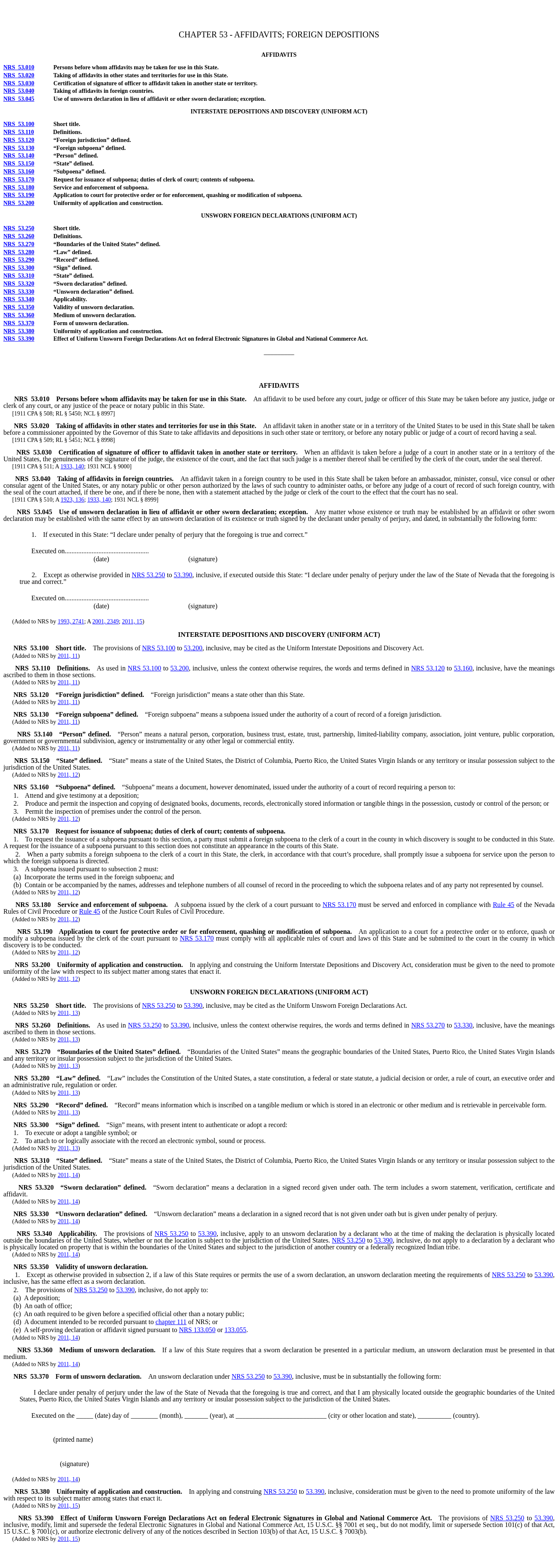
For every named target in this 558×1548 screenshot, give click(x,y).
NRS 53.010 (18, 67)
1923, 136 (72, 500)
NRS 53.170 (18, 179)
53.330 (463, 1025)
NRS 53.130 (18, 148)
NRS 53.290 (18, 260)
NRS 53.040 (18, 91)
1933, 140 (72, 466)
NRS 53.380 (18, 331)
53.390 (183, 574)
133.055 (235, 1329)
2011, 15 (132, 621)
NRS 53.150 (18, 163)
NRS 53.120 (18, 140)
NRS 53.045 (18, 99)
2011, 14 (68, 1175)
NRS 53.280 (18, 252)
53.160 (463, 668)
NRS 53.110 (18, 132)
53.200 (193, 648)
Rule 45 (503, 904)
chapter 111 (171, 1321)
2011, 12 (68, 775)
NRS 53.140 (18, 155)
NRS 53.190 (18, 195)
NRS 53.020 (18, 75)
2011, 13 (68, 1013)
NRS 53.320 (18, 284)
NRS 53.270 (18, 244)
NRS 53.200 (18, 203)
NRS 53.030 (18, 83)
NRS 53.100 (18, 124)
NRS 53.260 (18, 236)
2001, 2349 (106, 621)
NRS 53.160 (18, 171)
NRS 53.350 (18, 307)
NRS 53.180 (18, 187)
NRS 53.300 (18, 268)
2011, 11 (68, 656)
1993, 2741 (71, 621)
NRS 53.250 (18, 228)
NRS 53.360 (18, 315)
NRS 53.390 (18, 339)
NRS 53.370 (18, 323)
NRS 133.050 (197, 1329)
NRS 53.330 (18, 292)
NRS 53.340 (18, 299)
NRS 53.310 (18, 276)
